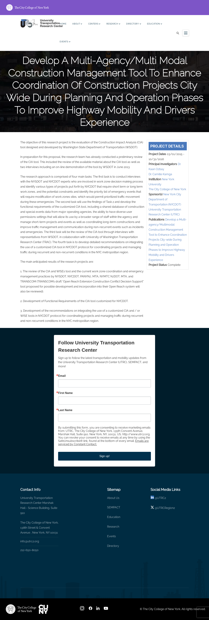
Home (63, 24)
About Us (113, 498)
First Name (65, 393)
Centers (94, 24)
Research (113, 24)
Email (62, 375)
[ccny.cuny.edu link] (104, 7)
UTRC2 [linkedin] (161, 498)
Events (65, 42)
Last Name (65, 410)
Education (154, 24)
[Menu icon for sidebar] (186, 33)
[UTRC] (21, 609)
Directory (133, 24)
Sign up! (104, 456)
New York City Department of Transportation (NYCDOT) (165, 199)
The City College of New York (167, 189)
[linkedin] (152, 498)
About (77, 24)
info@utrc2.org (29, 541)
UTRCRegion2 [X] (166, 508)
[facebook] (90, 609)
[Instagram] (82, 609)
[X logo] (152, 508)
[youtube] (106, 609)
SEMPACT (113, 507)
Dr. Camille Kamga (160, 174)
